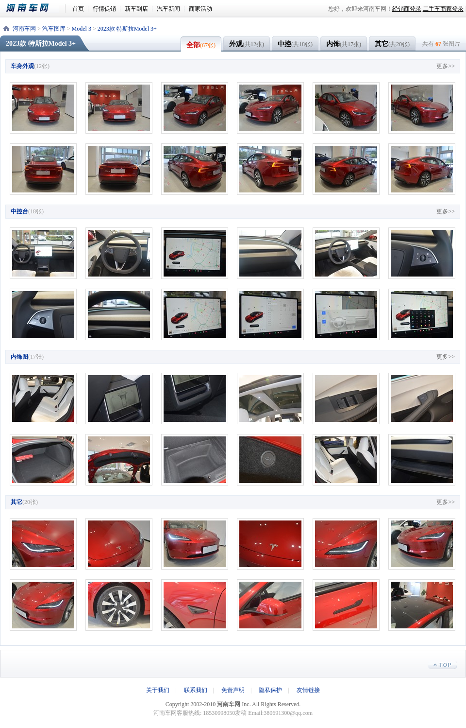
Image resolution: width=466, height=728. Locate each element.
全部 (201, 45)
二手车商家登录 (443, 8)
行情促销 (104, 8)
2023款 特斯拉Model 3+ (127, 28)
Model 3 (81, 28)
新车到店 (136, 8)
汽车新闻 (168, 8)
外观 (246, 44)
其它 (392, 44)
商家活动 (200, 8)
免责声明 (233, 690)
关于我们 (157, 690)
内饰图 (19, 356)
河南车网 (32, 8)
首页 (78, 8)
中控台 (19, 211)
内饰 (343, 44)
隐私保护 (270, 690)
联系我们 (195, 690)
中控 (295, 44)
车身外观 (22, 66)
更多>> (445, 66)
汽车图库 (54, 28)
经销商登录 (406, 8)
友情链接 (308, 690)
